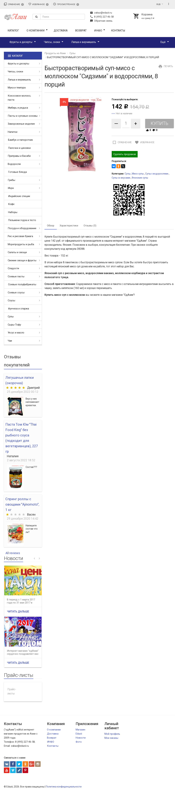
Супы (11, 316)
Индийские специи (19, 196)
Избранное (38, 4)
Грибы (11, 180)
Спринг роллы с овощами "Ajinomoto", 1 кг (22, 504)
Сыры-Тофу (14, 324)
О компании (36, 30)
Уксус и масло (16, 332)
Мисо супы (138, 173)
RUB (158, 4)
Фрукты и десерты (21, 42)
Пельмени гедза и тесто (22, 220)
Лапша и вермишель (83, 42)
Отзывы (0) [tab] (90, 225)
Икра (11, 188)
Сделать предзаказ (124, 154)
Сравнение (14, 4)
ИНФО (98, 30)
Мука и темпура (17, 87)
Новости (81, 737)
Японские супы (140, 177)
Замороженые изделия (21, 123)
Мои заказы (111, 737)
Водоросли (14, 164)
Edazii (79, 733)
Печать (165, 66)
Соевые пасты (16, 276)
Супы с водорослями (156, 173)
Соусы (11, 300)
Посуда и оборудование (22, 228)
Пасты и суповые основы (23, 115)
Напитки (12, 131)
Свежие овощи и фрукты (22, 260)
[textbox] (62, 17)
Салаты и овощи (17, 252)
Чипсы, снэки (52, 42)
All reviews (13, 553)
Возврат (81, 30)
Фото (79, 741)
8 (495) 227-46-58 (102, 16)
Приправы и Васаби (19, 155)
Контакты (118, 30)
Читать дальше (18, 611)
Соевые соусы (16, 292)
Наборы (12, 212)
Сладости (13, 268)
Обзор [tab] (50, 225)
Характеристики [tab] (69, 225)
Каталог (13, 30)
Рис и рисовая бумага (20, 236)
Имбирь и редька (18, 107)
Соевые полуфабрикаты (22, 284)
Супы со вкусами (121, 177)
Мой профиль (112, 733)
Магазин (80, 729)
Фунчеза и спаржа (18, 308)
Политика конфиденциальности (64, 786)
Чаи (10, 340)
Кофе (11, 204)
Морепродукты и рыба (21, 244)
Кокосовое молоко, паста (19, 97)
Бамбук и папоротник (20, 139)
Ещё (163, 42)
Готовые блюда (17, 171)
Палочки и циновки (19, 147)
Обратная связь (101, 20)
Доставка (61, 30)
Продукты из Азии (55, 53)
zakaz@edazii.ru (101, 12)
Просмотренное (66, 4)
